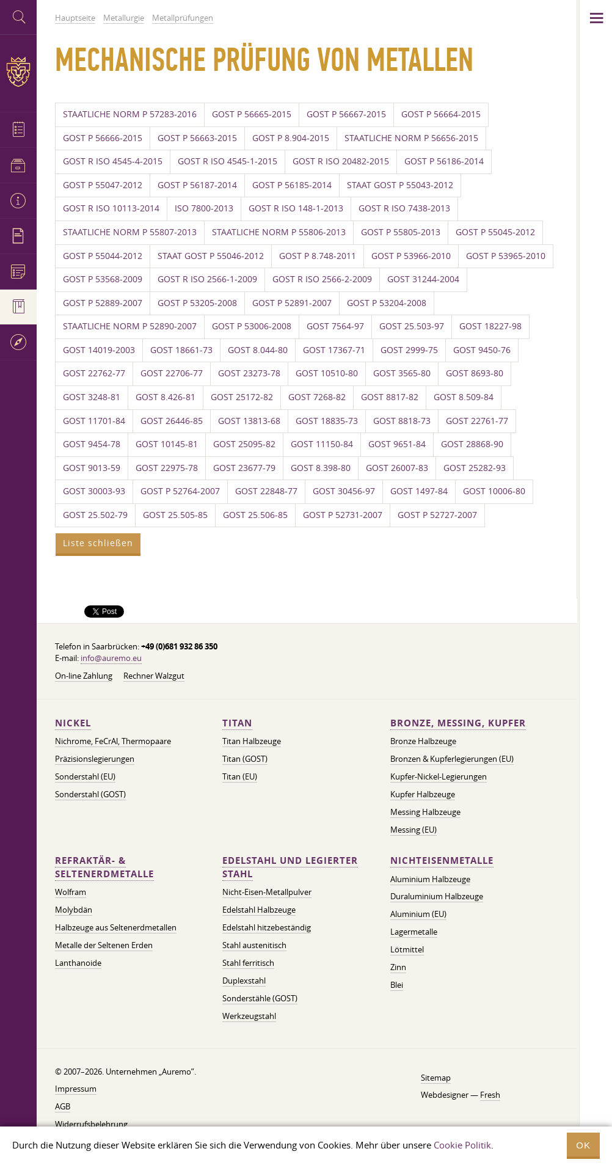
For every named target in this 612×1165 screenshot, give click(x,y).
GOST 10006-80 (494, 491)
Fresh (490, 1094)
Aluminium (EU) (418, 913)
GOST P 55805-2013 (400, 232)
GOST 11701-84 (94, 420)
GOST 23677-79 (244, 467)
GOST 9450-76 (482, 350)
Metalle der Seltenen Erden (104, 945)
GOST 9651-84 (397, 444)
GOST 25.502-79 (95, 514)
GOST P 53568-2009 (102, 279)
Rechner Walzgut (153, 675)
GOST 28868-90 (472, 444)
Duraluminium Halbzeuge (436, 896)
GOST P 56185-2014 (292, 185)
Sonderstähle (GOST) (259, 998)
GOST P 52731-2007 (342, 514)
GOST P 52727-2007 (437, 514)
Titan (237, 723)
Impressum (76, 1088)
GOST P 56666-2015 (102, 138)
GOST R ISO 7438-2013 (404, 208)
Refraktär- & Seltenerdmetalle (104, 867)
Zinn (398, 967)
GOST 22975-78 (167, 467)
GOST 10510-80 (327, 373)
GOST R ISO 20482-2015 (341, 161)
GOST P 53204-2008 (386, 303)
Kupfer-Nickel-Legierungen (438, 776)
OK (583, 1145)
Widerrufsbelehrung (91, 1124)
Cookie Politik (462, 1145)
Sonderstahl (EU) (85, 776)
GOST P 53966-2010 (411, 255)
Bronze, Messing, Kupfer (458, 723)
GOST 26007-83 (397, 467)
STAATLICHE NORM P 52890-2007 (130, 326)
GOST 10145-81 (167, 444)
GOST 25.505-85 (175, 514)
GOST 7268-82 (317, 397)
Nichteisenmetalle (442, 860)
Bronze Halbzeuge (423, 741)
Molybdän (73, 909)
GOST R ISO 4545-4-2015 (112, 161)
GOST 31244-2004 (423, 279)
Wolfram (70, 891)
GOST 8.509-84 (464, 397)
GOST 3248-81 (91, 397)
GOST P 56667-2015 (346, 114)
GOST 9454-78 (91, 444)
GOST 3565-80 (402, 373)
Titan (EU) (239, 776)
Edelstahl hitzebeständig (266, 927)
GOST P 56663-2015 (197, 138)
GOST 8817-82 (389, 397)
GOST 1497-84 (419, 491)
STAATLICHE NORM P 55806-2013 (279, 232)
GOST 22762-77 (94, 373)
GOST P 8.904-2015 (290, 138)
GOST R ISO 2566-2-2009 (322, 279)
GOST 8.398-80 (321, 467)
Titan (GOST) (245, 758)
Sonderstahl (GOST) (90, 794)
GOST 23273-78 (249, 373)
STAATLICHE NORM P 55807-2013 (130, 232)
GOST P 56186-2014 (444, 161)
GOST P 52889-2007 (102, 303)
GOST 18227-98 (490, 326)
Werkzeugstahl (249, 1015)
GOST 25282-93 (474, 467)
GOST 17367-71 (334, 350)
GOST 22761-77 (477, 420)
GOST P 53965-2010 (505, 255)
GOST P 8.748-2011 (317, 255)
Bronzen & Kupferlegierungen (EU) (452, 758)
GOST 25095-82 (244, 444)
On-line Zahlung (83, 675)
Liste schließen (98, 543)
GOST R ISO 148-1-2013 (296, 208)
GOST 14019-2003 (99, 350)
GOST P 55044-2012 (102, 255)
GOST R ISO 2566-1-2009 (207, 279)
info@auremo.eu (111, 657)
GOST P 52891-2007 (292, 303)
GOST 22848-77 (266, 491)
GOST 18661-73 (181, 350)
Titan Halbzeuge (251, 741)
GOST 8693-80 (474, 373)
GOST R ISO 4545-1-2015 (227, 161)
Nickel (73, 723)
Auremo (18, 72)
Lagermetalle (413, 931)
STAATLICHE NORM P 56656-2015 (411, 138)
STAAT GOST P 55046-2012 (211, 255)
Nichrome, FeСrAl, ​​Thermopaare (113, 741)
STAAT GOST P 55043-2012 (400, 185)
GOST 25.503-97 (411, 326)
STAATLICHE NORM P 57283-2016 (130, 114)
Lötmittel (407, 949)
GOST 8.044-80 (258, 350)
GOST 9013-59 (91, 467)
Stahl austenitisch (254, 945)
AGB (62, 1106)
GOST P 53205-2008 (197, 303)
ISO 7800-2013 (204, 208)
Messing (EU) (413, 829)
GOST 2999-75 (409, 350)
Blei (396, 984)
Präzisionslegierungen (94, 758)
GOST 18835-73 (327, 420)
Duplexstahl (244, 980)
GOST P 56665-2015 (251, 114)
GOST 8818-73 (402, 420)
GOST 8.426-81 (165, 397)
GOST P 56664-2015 (441, 114)
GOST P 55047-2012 (102, 185)
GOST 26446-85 (171, 420)
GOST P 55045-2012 (495, 232)
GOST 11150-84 (322, 444)
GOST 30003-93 (94, 491)
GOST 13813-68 (249, 420)
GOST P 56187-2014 (197, 185)
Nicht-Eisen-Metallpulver (266, 891)
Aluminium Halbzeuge (430, 879)
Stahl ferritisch (248, 962)
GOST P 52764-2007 (180, 491)
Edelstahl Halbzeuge (259, 909)
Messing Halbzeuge (425, 811)
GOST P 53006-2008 (251, 326)
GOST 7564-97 (335, 326)
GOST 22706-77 (171, 373)
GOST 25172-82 (242, 397)
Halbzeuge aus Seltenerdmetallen (116, 927)
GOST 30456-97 (344, 491)
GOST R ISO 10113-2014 (111, 208)
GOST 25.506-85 (255, 514)
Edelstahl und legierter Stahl (290, 867)
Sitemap (436, 1077)
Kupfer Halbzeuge (422, 794)
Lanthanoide (78, 962)
